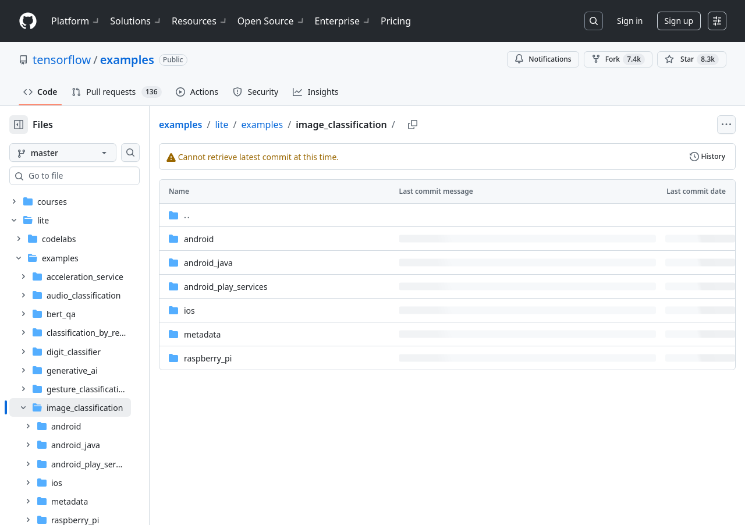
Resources (200, 21)
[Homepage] (28, 21)
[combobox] (98, 176)
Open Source (271, 21)
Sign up (679, 20)
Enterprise (343, 21)
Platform (76, 21)
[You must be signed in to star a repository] (691, 59)
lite (258, 124)
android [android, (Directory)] (236, 238)
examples (127, 60)
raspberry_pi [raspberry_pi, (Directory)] (245, 358)
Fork (618, 59)
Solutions (136, 21)
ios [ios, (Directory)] (226, 310)
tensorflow (62, 60)
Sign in (630, 20)
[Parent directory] (466, 215)
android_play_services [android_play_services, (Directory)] (262, 286)
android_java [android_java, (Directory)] (245, 262)
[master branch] (81, 152)
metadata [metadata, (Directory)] (239, 334)
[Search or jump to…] (593, 21)
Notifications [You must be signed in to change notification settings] (543, 59)
